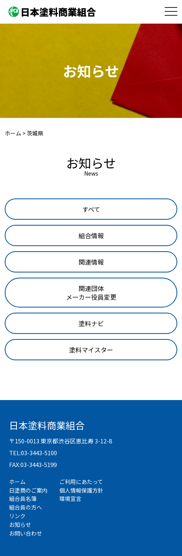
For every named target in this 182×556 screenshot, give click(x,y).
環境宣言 (70, 498)
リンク (17, 516)
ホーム (17, 482)
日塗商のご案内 (28, 490)
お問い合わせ (25, 533)
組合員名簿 (23, 498)
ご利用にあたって (81, 482)
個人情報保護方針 (81, 490)
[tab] (91, 209)
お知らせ (20, 524)
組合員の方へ (25, 507)
